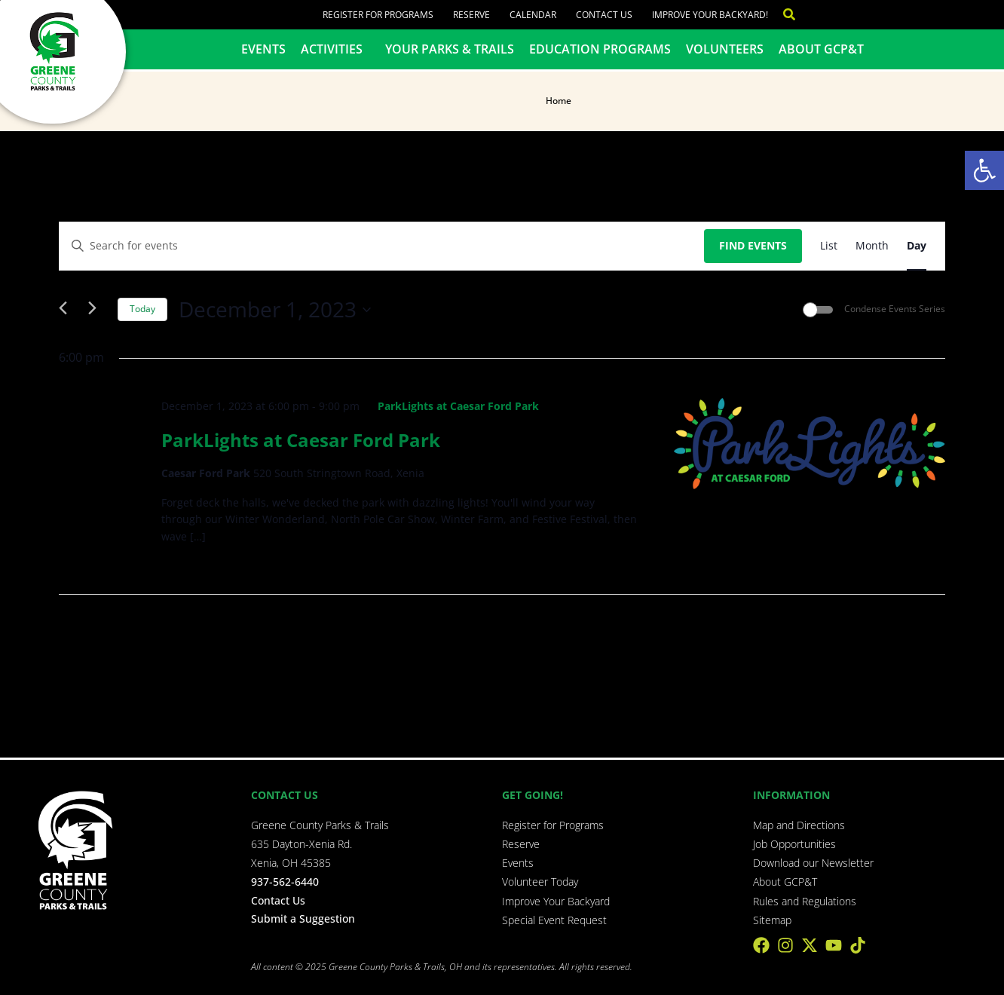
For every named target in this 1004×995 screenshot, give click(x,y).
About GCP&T (821, 49)
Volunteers (725, 49)
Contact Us (604, 14)
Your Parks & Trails (449, 49)
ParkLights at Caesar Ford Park (300, 439)
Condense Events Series (894, 309)
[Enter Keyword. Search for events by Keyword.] (382, 246)
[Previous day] (68, 310)
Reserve (471, 14)
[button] (984, 170)
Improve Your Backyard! (710, 14)
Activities (335, 49)
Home (558, 100)
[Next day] (97, 310)
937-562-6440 (285, 881)
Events (263, 49)
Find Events (753, 245)
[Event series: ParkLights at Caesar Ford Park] (451, 406)
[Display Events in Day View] (916, 246)
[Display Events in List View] (828, 246)
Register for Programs (378, 14)
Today (142, 308)
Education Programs (600, 49)
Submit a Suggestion (303, 918)
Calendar (533, 14)
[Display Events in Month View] (872, 246)
